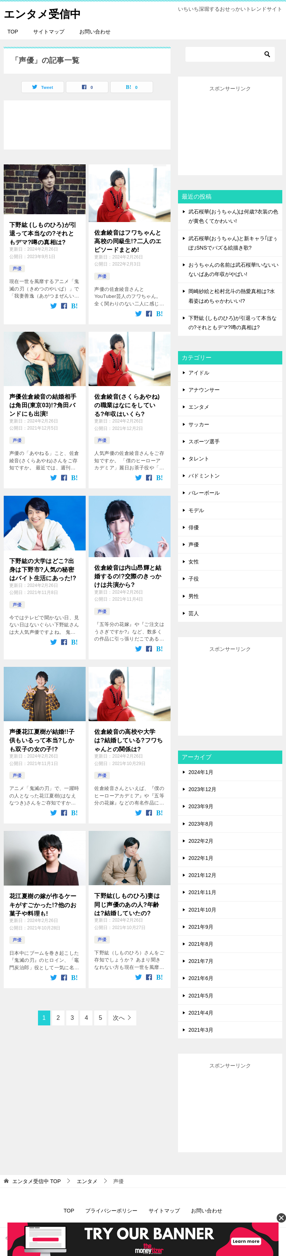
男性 (193, 596)
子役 (193, 579)
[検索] (230, 54)
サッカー (198, 424)
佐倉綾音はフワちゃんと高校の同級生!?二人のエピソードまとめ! (127, 240)
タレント (198, 459)
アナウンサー (204, 390)
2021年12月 (202, 875)
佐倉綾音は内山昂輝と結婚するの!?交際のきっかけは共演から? (127, 575)
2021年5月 (200, 996)
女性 (193, 562)
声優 (17, 268)
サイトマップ (48, 32)
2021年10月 (202, 910)
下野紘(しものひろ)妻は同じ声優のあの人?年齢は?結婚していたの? (126, 903)
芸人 (193, 613)
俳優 (193, 527)
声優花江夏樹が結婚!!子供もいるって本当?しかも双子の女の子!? (41, 739)
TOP (12, 32)
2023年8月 (200, 824)
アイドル (198, 373)
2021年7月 (200, 961)
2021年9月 (200, 927)
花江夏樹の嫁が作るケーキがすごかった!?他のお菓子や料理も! (42, 904)
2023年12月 (202, 789)
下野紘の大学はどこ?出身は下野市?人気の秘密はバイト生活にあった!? (42, 569)
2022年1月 (200, 858)
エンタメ (198, 407)
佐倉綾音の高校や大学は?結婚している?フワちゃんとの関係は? (128, 739)
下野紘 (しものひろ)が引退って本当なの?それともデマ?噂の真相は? (42, 232)
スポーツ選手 (204, 441)
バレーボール (204, 493)
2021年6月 (200, 978)
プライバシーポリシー (111, 1211)
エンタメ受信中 (43, 12)
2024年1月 (200, 772)
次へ (119, 1018)
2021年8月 (200, 944)
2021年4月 (200, 1013)
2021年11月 (202, 892)
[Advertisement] (230, 130)
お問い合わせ (95, 32)
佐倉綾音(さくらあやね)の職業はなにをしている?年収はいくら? (126, 404)
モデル (196, 510)
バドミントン (204, 476)
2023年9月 (200, 806)
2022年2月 (200, 841)
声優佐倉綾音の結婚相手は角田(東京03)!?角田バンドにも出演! (42, 404)
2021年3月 (200, 1030)
